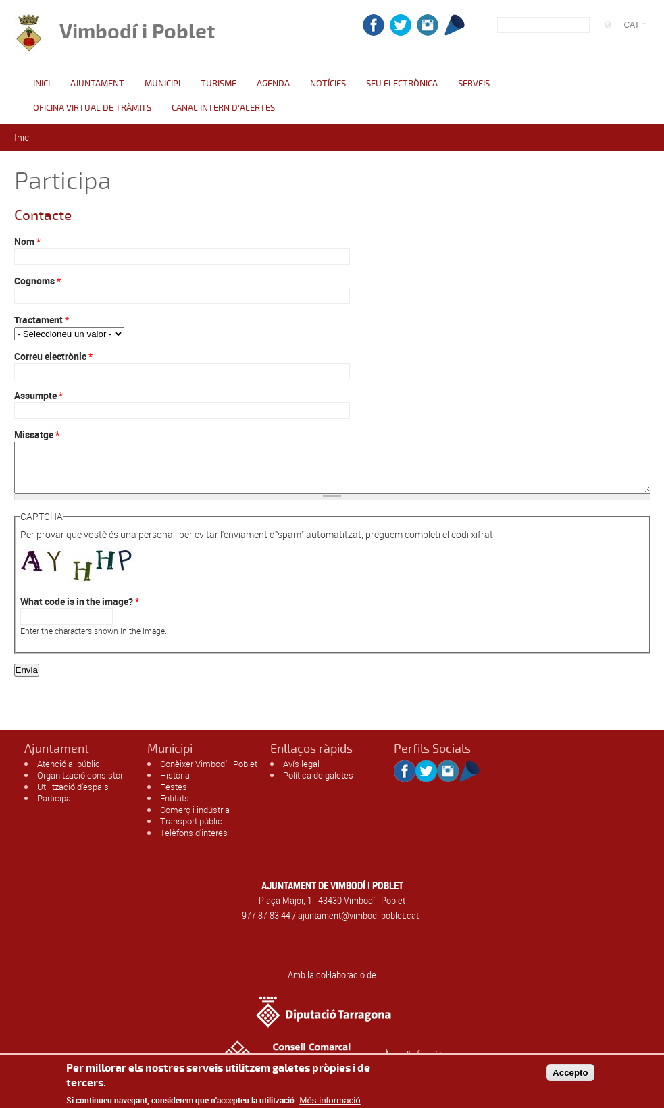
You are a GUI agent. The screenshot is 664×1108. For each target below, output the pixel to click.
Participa (54, 808)
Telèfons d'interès (194, 843)
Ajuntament (97, 83)
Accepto (570, 1075)
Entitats (174, 808)
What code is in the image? (79, 611)
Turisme (218, 83)
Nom (27, 241)
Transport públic (191, 831)
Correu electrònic (53, 356)
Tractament (41, 319)
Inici (41, 83)
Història (175, 785)
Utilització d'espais (73, 797)
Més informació (329, 1103)
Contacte (43, 215)
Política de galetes (318, 785)
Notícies (328, 83)
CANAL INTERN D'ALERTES (223, 108)
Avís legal (301, 774)
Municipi (162, 83)
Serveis (474, 83)
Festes (173, 797)
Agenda (273, 83)
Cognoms (37, 280)
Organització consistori (81, 785)
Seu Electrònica (402, 83)
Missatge (36, 434)
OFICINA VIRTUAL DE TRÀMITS (92, 108)
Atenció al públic (68, 774)
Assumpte (38, 395)
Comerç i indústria (195, 820)
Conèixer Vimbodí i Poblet (208, 774)
